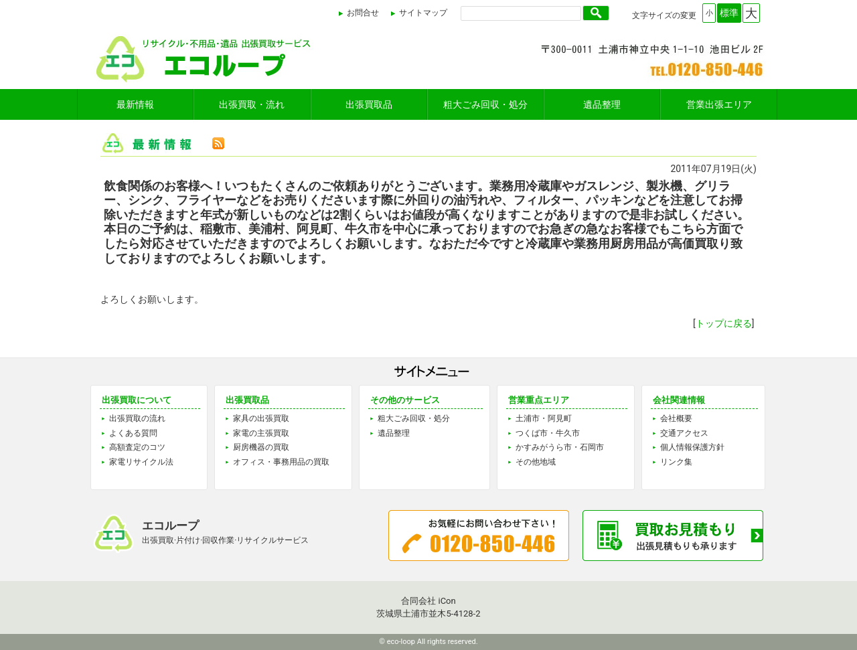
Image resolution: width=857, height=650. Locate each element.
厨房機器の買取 (261, 447)
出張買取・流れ (252, 104)
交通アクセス (684, 433)
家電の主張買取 (261, 433)
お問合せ (363, 12)
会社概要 (676, 418)
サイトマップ (423, 12)
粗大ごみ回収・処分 (485, 104)
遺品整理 (602, 104)
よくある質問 (133, 433)
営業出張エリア (719, 104)
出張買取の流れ (137, 418)
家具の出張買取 (261, 418)
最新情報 (135, 104)
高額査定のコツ (137, 447)
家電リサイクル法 (141, 462)
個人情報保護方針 (692, 447)
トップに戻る (724, 323)
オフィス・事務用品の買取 (281, 462)
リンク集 (676, 462)
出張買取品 (368, 104)
